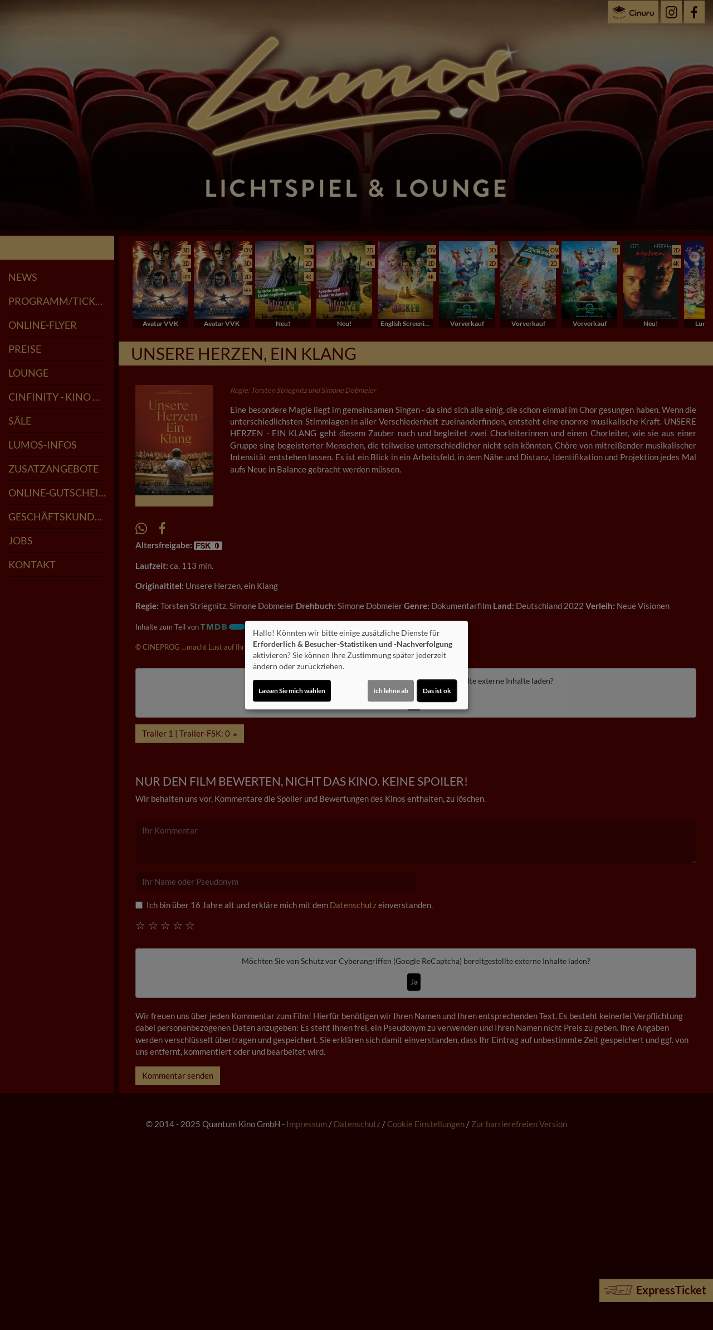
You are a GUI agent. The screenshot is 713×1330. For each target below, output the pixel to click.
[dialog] (356, 665)
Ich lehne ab (390, 690)
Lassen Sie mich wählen (291, 690)
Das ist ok (437, 690)
